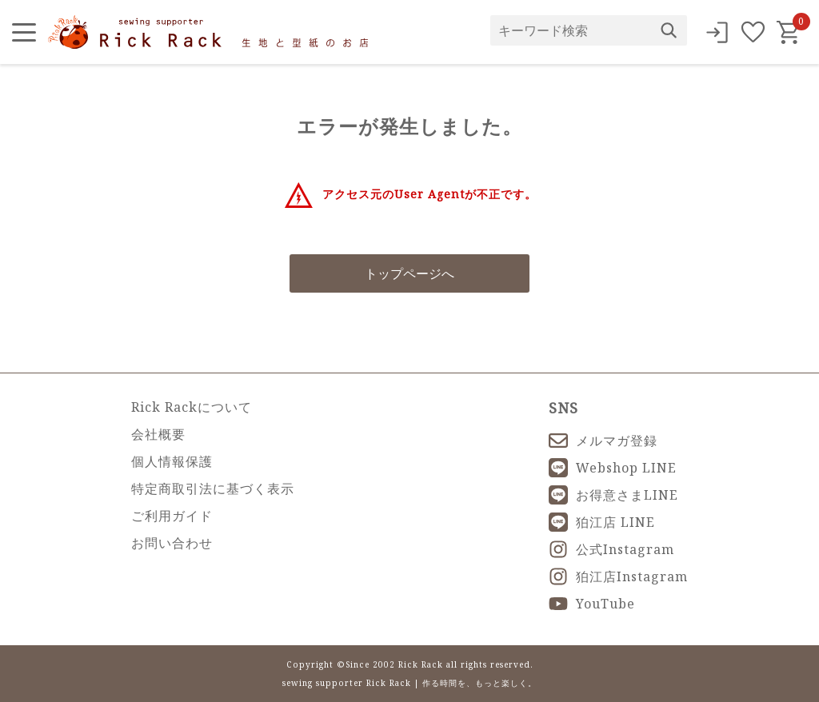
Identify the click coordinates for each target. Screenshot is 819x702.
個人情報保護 (172, 461)
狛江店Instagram (618, 576)
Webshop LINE (613, 467)
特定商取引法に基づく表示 (212, 488)
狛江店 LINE (602, 522)
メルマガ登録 (603, 440)
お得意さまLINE (613, 495)
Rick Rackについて (191, 407)
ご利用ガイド (172, 516)
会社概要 (158, 434)
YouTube (592, 603)
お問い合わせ (172, 543)
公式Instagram (611, 549)
